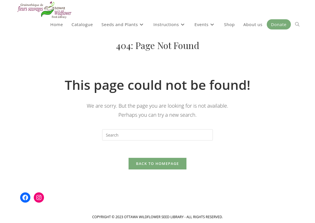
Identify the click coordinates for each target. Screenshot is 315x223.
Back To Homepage (157, 163)
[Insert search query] (157, 135)
